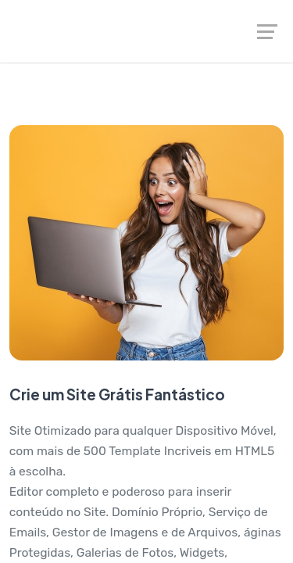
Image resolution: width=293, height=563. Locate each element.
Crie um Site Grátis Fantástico (117, 394)
